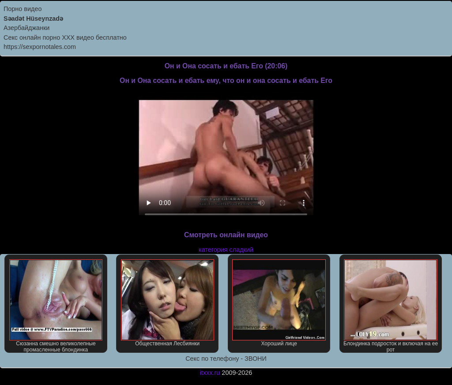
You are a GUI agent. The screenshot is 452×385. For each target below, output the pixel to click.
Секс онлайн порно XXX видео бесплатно (65, 37)
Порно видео (22, 8)
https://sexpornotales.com (40, 46)
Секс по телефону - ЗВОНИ (226, 358)
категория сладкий (226, 249)
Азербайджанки (26, 27)
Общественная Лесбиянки (167, 303)
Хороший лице (278, 303)
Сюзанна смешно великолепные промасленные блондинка (55, 306)
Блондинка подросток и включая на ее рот (390, 306)
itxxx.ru (210, 372)
